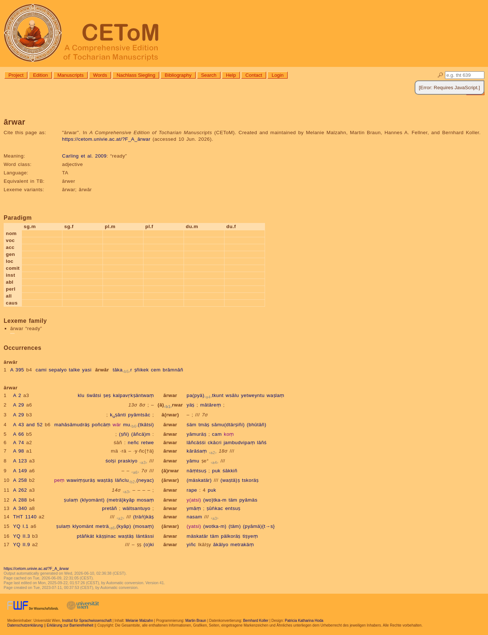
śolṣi (110, 461)
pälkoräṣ (231, 536)
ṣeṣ (107, 395)
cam (217, 434)
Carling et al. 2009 (84, 156)
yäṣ (191, 405)
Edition (40, 75)
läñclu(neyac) (134, 480)
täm (232, 500)
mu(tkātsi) (138, 424)
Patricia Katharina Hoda (304, 621)
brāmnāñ (173, 370)
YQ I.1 (20, 526)
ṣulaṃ (71, 500)
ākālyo (220, 544)
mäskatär (197, 536)
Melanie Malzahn (139, 621)
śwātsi (94, 395)
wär (117, 424)
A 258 (20, 480)
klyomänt (82, 526)
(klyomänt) (92, 500)
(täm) (234, 526)
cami (41, 370)
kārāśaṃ (197, 451)
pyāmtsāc (139, 414)
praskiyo (128, 461)
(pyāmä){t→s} (259, 526)
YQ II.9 (21, 544)
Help (231, 75)
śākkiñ (230, 470)
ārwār (102, 370)
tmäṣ (204, 424)
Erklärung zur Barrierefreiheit (70, 625)
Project (15, 75)
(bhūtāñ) (256, 424)
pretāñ (109, 508)
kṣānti (118, 414)
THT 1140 (25, 516)
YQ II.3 (21, 536)
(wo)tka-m (215, 500)
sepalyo (57, 370)
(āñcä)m (140, 434)
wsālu (232, 395)
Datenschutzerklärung (25, 625)
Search (208, 75)
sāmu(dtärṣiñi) (228, 424)
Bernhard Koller (255, 621)
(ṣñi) (124, 434)
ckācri (215, 442)
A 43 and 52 (28, 424)
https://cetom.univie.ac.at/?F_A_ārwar (106, 139)
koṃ (229, 434)
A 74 (18, 442)
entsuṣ (233, 508)
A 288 (20, 500)
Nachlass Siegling (135, 75)
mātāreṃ (210, 405)
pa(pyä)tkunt (205, 395)
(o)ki (148, 544)
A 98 (18, 451)
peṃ (59, 480)
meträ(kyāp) (113, 526)
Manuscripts (70, 75)
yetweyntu (253, 395)
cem (156, 370)
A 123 (20, 461)
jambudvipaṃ (239, 442)
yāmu (193, 461)
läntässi (145, 536)
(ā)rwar (170, 405)
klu (81, 395)
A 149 (20, 470)
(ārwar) (170, 480)
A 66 (18, 434)
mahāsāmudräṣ (72, 424)
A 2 (17, 395)
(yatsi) (194, 526)
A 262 (20, 490)
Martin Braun (195, 621)
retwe (147, 442)
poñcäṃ (101, 424)
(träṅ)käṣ (143, 516)
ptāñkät (85, 536)
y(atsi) (194, 500)
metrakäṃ (242, 544)
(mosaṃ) (143, 526)
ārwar (170, 395)
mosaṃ (145, 500)
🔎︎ (440, 75)
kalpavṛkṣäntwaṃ (133, 395)
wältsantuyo (136, 508)
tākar (122, 370)
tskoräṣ (250, 480)
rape (192, 490)
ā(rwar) (170, 414)
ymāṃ (194, 508)
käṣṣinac (106, 536)
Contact (253, 75)
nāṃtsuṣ (196, 470)
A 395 (17, 370)
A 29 (18, 405)
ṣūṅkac (215, 508)
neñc (133, 442)
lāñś (261, 442)
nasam (194, 516)
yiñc (191, 544)
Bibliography (178, 75)
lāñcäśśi (196, 442)
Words (100, 75)
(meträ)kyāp (121, 500)
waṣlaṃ (275, 395)
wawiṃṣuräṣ (81, 480)
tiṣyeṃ (250, 536)
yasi (87, 370)
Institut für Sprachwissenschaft (87, 621)
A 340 (20, 508)
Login (278, 75)
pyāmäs (248, 500)
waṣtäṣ (105, 480)
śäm (191, 424)
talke (74, 370)
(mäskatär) (199, 480)
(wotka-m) (215, 526)
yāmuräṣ (196, 434)
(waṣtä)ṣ (230, 480)
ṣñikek (141, 370)
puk (216, 470)
